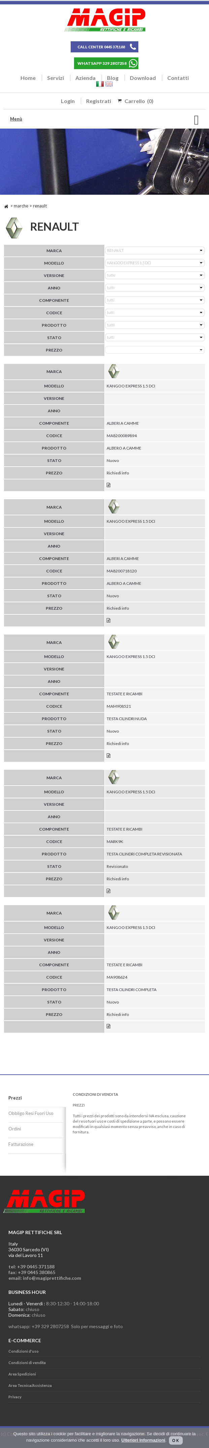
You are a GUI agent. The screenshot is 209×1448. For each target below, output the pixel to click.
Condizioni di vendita (27, 1362)
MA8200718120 (122, 570)
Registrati (98, 101)
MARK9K (115, 841)
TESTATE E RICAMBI (124, 693)
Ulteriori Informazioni (143, 1440)
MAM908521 (119, 706)
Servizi (55, 78)
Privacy (15, 1397)
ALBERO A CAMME (124, 448)
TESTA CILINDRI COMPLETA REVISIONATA (144, 853)
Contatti (178, 78)
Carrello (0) (139, 101)
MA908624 (117, 977)
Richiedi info (118, 472)
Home (28, 78)
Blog (112, 78)
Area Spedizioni (22, 1374)
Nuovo (113, 460)
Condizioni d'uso (23, 1351)
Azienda (85, 78)
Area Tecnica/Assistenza (30, 1385)
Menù (16, 119)
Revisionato (117, 866)
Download (143, 78)
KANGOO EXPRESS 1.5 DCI (131, 385)
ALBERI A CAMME (123, 423)
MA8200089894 (122, 435)
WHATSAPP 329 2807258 (102, 63)
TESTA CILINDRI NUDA (127, 718)
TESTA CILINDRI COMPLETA (131, 989)
